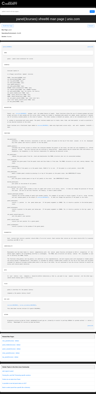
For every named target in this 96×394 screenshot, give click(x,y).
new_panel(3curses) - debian (10, 340)
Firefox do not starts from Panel (11, 379)
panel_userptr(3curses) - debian (11, 349)
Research (91, 25)
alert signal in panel (7, 371)
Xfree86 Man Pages (8, 25)
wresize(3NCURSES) (43, 197)
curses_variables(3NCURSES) (28, 305)
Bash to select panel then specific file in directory (16, 387)
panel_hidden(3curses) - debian (11, 345)
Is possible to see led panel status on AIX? (14, 383)
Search (92, 11)
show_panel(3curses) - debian (11, 353)
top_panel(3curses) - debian (10, 357)
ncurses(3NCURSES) (21, 113)
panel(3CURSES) (7, 46)
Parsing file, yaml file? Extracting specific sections (16, 375)
